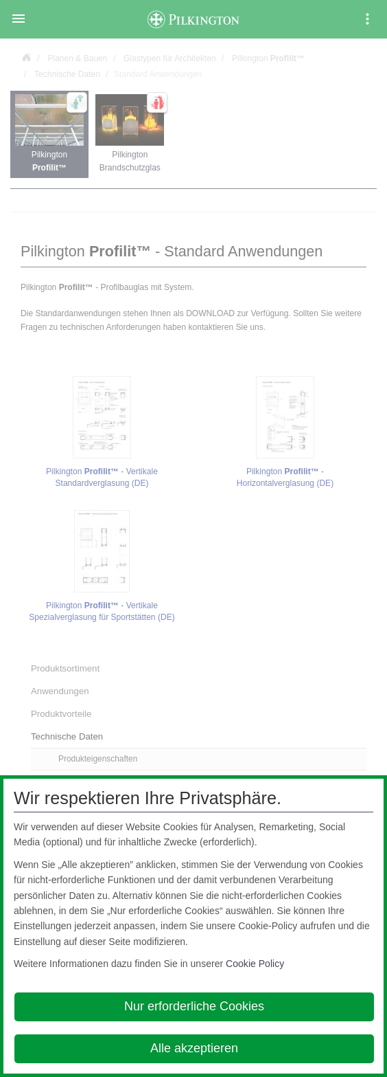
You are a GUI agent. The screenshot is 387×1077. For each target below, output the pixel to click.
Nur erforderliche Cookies (194, 1006)
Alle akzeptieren (194, 1048)
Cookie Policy (255, 963)
